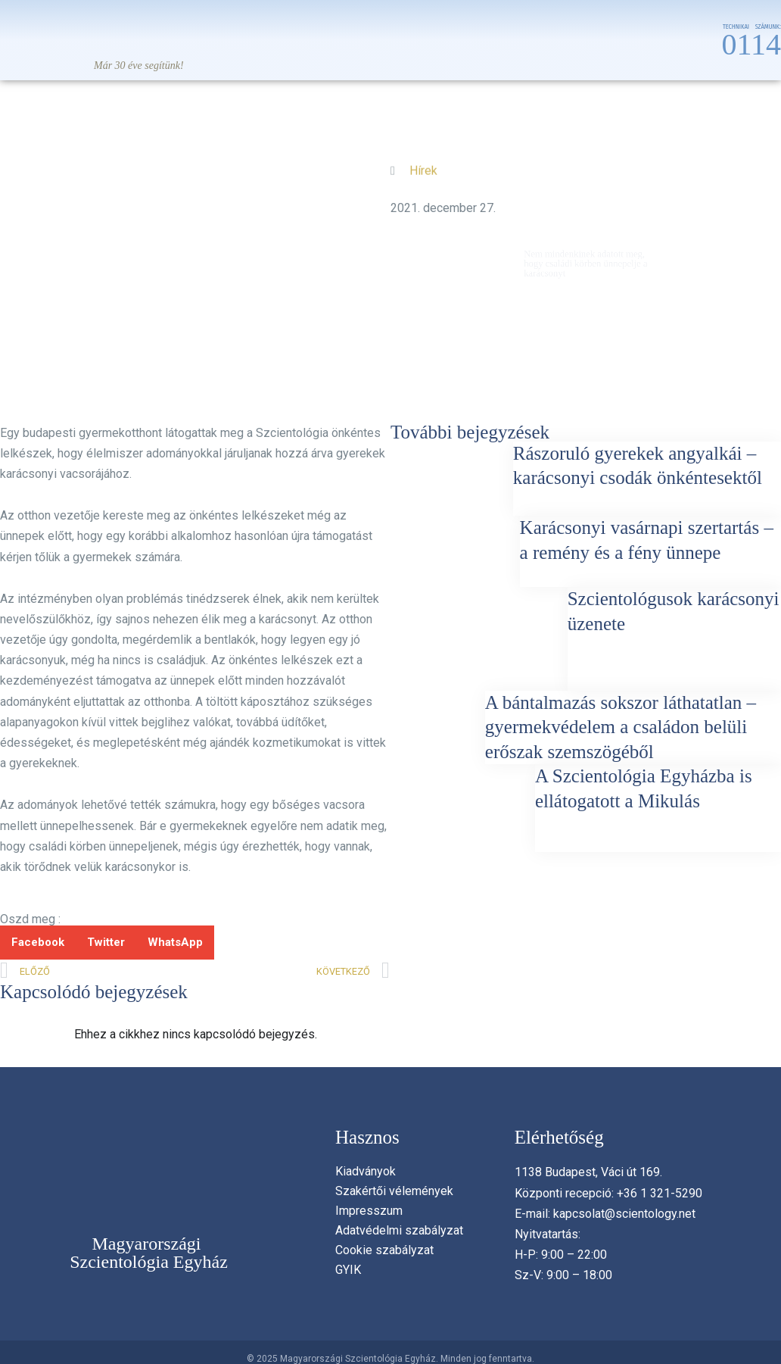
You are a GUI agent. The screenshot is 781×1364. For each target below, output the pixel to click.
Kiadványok (365, 1171)
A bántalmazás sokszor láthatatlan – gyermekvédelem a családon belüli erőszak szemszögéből (620, 727)
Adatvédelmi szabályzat (399, 1230)
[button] (38, 942)
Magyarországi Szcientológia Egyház (149, 1253)
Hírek (423, 166)
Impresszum (369, 1210)
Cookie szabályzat (384, 1250)
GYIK (348, 1270)
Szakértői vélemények (394, 1191)
